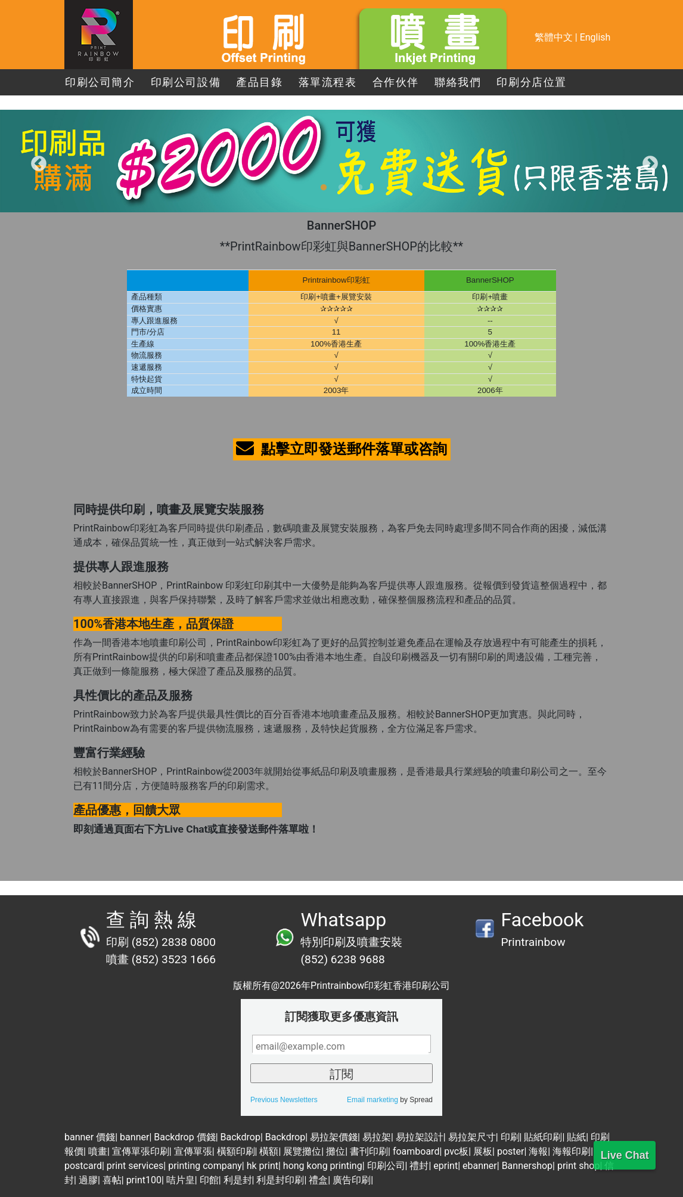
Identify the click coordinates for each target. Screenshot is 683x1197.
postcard (83, 1165)
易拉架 (376, 1137)
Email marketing (372, 1100)
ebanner (479, 1165)
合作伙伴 (395, 82)
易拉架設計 (419, 1137)
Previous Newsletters (284, 1100)
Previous (36, 161)
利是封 (237, 1180)
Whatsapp (343, 919)
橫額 (268, 1151)
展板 (482, 1151)
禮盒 (318, 1180)
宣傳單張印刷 (140, 1151)
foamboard (416, 1151)
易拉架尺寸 (472, 1137)
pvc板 (456, 1151)
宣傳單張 (193, 1151)
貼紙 (576, 1137)
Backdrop (240, 1137)
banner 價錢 (89, 1137)
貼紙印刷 (543, 1137)
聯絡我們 (457, 82)
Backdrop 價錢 (184, 1137)
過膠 (88, 1180)
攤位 (335, 1151)
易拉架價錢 (334, 1137)
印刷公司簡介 (100, 82)
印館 (209, 1180)
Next (647, 161)
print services (135, 1165)
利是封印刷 (280, 1180)
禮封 (419, 1165)
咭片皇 (180, 1180)
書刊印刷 (369, 1151)
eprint (445, 1165)
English (595, 37)
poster (510, 1151)
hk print (262, 1165)
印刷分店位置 (531, 82)
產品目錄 (259, 82)
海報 (538, 1151)
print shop (578, 1165)
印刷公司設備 (186, 82)
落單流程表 (328, 82)
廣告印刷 (352, 1180)
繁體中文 (554, 37)
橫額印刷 (236, 1151)
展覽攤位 (302, 1151)
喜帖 (112, 1180)
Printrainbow (533, 942)
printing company (205, 1165)
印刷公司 (386, 1165)
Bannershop (527, 1165)
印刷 (510, 1137)
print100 (144, 1180)
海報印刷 (571, 1151)
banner (134, 1137)
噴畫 (97, 1151)
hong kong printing (322, 1165)
